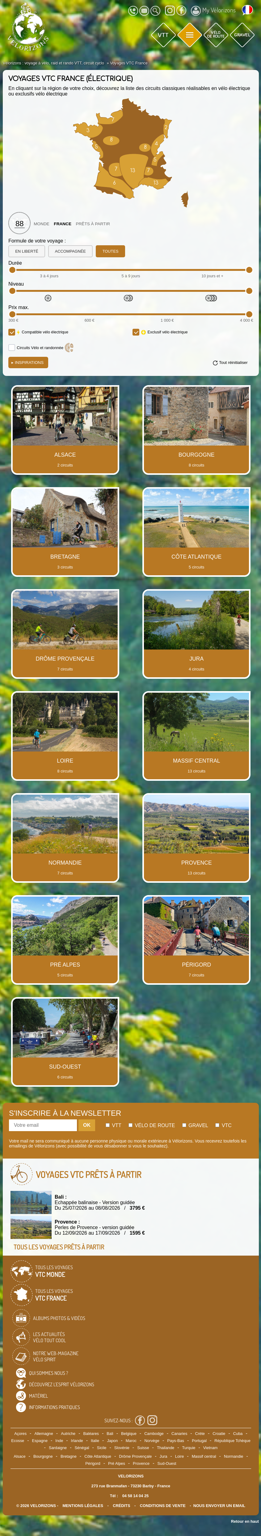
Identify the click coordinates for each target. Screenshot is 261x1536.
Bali (110, 1433)
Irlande (77, 1440)
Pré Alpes (116, 1463)
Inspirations (27, 362)
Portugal (199, 1440)
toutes (111, 251)
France (62, 224)
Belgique (129, 1433)
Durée (15, 263)
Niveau (16, 284)
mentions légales (82, 1505)
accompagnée (70, 251)
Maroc (131, 1440)
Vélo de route (151, 1125)
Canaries (179, 1433)
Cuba (238, 1433)
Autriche (68, 1433)
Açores (20, 1433)
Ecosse (17, 1440)
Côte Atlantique (97, 1456)
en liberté (26, 251)
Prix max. (18, 307)
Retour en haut (245, 1521)
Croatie (219, 1433)
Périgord (92, 1463)
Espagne (40, 1440)
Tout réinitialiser (233, 362)
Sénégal (82, 1447)
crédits (121, 1505)
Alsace (19, 1456)
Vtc (223, 1125)
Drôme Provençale (135, 1456)
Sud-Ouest (167, 1463)
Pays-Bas (175, 1440)
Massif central (204, 1456)
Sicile (102, 1447)
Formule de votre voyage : (37, 240)
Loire (179, 1456)
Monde (41, 224)
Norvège (152, 1440)
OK (87, 1125)
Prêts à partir (93, 224)
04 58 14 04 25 (135, 1495)
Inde (59, 1440)
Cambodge (154, 1433)
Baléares (91, 1433)
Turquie (188, 1447)
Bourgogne (43, 1456)
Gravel (195, 1125)
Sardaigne (58, 1447)
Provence (141, 1463)
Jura (163, 1456)
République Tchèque (232, 1440)
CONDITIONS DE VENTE (163, 1505)
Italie (95, 1440)
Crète (200, 1433)
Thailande (165, 1447)
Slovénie (121, 1447)
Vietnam (210, 1447)
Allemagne (43, 1433)
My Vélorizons (213, 11)
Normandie (233, 1456)
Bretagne (69, 1456)
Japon (112, 1440)
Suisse (143, 1447)
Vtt (113, 1125)
